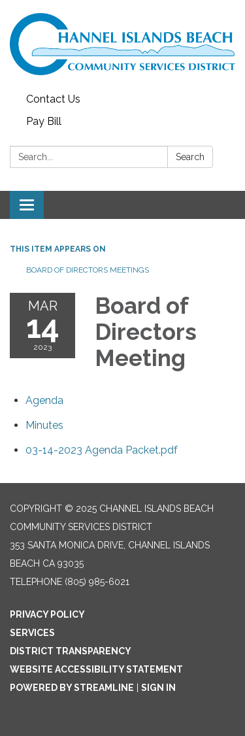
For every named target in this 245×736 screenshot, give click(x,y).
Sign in (158, 687)
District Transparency (70, 651)
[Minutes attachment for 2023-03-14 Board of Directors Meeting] (44, 425)
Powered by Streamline (72, 687)
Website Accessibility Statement (96, 669)
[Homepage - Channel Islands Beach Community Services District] (122, 44)
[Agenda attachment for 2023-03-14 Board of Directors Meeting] (44, 400)
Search (190, 157)
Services (32, 632)
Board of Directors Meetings (87, 270)
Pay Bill (43, 121)
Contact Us (53, 99)
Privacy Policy (47, 614)
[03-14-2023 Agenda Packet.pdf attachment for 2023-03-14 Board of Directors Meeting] (101, 450)
